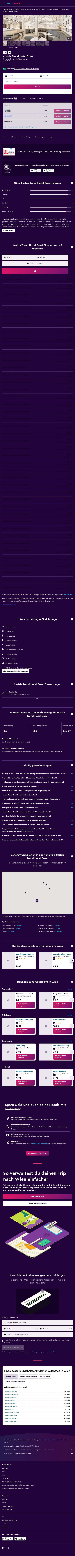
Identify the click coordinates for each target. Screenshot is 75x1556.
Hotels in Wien (64, 9)
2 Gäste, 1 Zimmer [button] (11, 81)
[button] (3, 3)
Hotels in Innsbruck (11, 1394)
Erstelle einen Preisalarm (39, 1143)
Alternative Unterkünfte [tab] (28, 1376)
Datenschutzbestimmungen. (57, 1352)
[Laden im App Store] (48, 171)
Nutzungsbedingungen (39, 1352)
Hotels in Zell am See (12, 1412)
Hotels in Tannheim (11, 1418)
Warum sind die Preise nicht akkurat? (38, 1453)
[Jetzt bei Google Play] (35, 171)
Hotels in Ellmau (10, 1400)
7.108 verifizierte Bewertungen (27, 69)
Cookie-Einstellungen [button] (9, 604)
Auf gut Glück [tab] (45, 1376)
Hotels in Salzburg (11, 1391)
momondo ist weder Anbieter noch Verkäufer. (38, 1446)
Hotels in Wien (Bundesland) (49, 9)
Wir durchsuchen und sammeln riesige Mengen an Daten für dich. (38, 1450)
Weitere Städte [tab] (11, 1376)
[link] (25, 1005)
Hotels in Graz (9, 1409)
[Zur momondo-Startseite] (14, 3)
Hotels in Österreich (32, 9)
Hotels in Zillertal (10, 1403)
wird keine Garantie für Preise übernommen (54, 1440)
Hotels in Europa (19, 9)
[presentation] (48, 170)
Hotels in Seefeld (10, 1397)
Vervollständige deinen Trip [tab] (15, 1381)
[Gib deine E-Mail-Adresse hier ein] (39, 1334)
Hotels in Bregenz (11, 1406)
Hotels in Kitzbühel (11, 1415)
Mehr (70, 989)
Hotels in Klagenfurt (11, 1421)
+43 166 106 (7, 66)
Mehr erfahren (68, 594)
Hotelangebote (7, 9)
